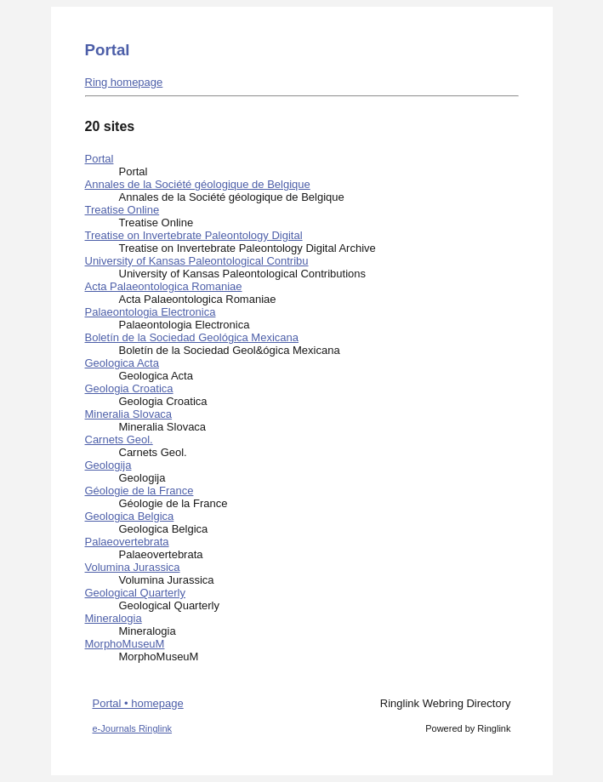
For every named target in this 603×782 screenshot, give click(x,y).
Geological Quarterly (135, 592)
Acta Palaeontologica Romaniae (163, 286)
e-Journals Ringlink (133, 728)
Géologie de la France (139, 490)
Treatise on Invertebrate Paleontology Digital (194, 235)
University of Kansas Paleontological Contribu (197, 260)
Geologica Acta (122, 363)
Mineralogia (113, 618)
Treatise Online (122, 209)
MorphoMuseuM (125, 643)
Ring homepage (124, 82)
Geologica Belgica (129, 516)
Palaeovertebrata (127, 541)
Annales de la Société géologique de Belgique (197, 184)
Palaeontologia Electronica (150, 311)
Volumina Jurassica (132, 567)
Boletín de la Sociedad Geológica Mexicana (192, 337)
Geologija (108, 465)
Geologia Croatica (129, 388)
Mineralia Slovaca (129, 414)
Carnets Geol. (119, 439)
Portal (99, 158)
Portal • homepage (138, 703)
